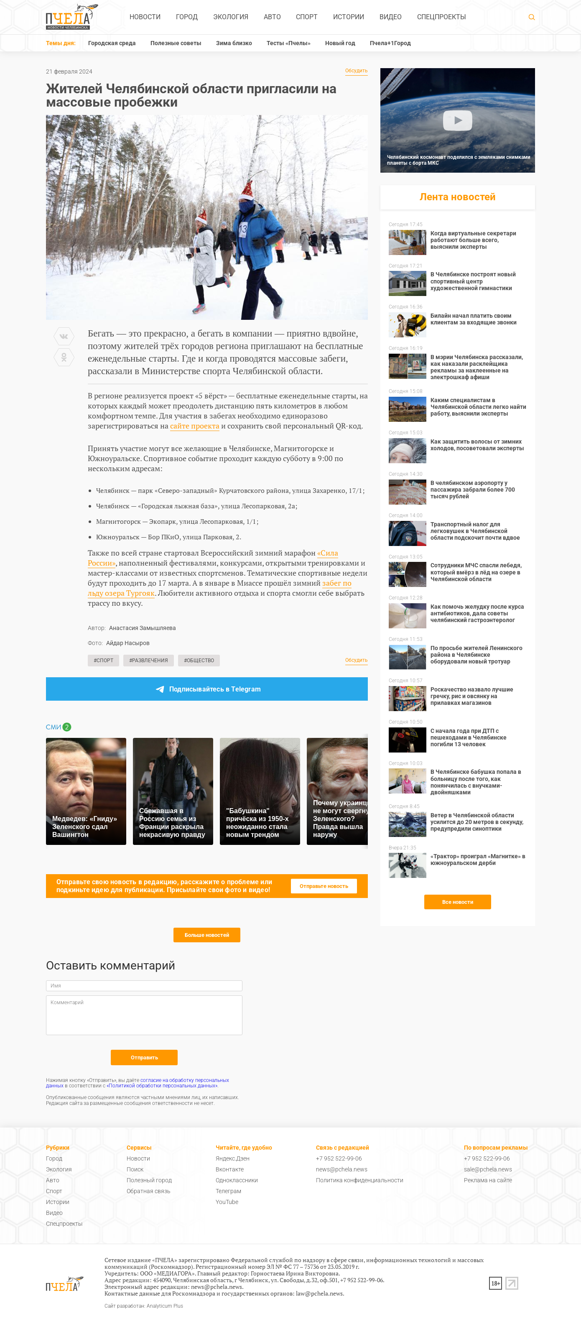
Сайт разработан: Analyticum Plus (143, 1306)
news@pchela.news (341, 1169)
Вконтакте (230, 1169)
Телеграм (228, 1191)
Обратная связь (149, 1191)
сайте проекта (194, 426)
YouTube (227, 1202)
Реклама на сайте (488, 1180)
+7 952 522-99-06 (339, 1158)
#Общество (199, 660)
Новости (145, 17)
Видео (391, 17)
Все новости (457, 902)
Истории (348, 17)
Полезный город (149, 1180)
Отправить (144, 1057)
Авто (272, 17)
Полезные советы (175, 43)
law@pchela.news (319, 1293)
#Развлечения (148, 660)
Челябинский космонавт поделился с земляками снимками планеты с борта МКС (458, 160)
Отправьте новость (324, 886)
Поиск (135, 1169)
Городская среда (112, 43)
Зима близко (234, 43)
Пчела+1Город (390, 43)
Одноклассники (237, 1180)
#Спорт (103, 660)
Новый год (340, 43)
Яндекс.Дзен (233, 1158)
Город (187, 17)
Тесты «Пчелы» (289, 43)
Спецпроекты (441, 17)
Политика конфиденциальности (359, 1180)
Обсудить (356, 71)
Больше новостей (207, 935)
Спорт (307, 17)
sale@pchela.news (488, 1169)
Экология (230, 17)
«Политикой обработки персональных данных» (162, 1086)
